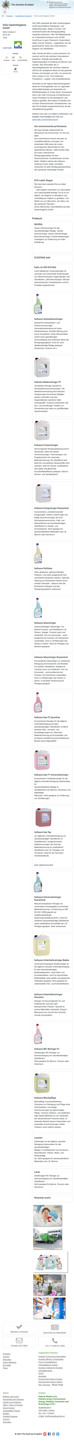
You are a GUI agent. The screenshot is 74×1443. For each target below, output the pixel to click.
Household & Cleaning (23, 16)
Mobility (6, 1414)
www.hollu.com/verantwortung (45, 120)
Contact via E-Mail (19, 1345)
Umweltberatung (45, 1371)
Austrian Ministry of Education (51, 1359)
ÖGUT (41, 1374)
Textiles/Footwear (10, 1416)
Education (7, 1360)
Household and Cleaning (13, 1399)
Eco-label (7, 1365)
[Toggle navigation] (4, 12)
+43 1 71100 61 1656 (55, 1346)
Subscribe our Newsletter (54, 1332)
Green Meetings (9, 1362)
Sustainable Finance (11, 1411)
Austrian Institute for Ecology (50, 1368)
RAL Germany (44, 1385)
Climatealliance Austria (48, 1365)
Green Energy (9, 1408)
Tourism (6, 1357)
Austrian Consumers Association (52, 1357)
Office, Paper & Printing (13, 1405)
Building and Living (11, 1397)
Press (5, 1368)
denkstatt (42, 1376)
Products (9, 16)
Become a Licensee (19, 1331)
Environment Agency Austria (50, 1379)
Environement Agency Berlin (50, 1382)
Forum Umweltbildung (47, 1362)
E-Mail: (41, 1416)
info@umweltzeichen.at (55, 1416)
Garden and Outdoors (12, 1402)
